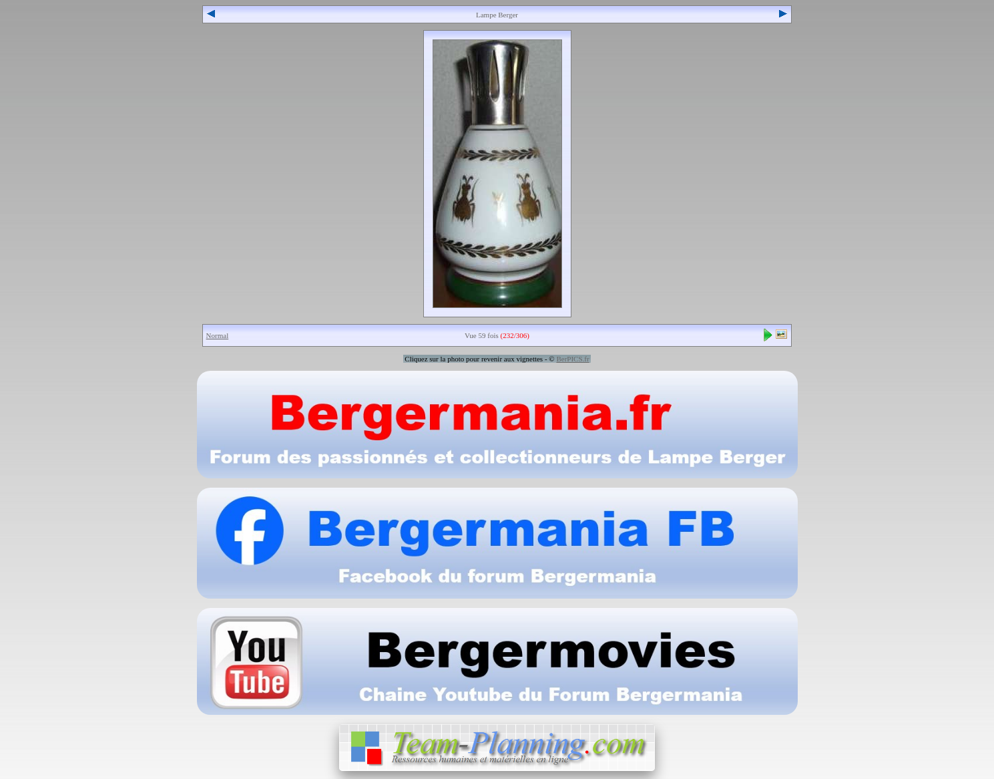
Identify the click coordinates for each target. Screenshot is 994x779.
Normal (217, 335)
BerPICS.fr (572, 359)
